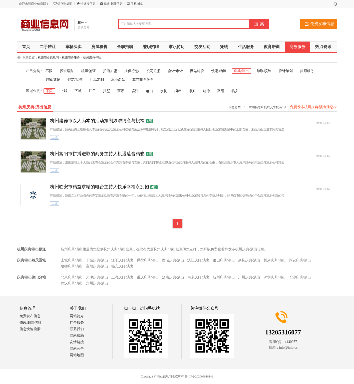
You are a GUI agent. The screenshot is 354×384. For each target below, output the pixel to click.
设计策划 (286, 71)
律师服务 (307, 71)
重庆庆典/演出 (148, 277)
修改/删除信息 (113, 4)
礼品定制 (97, 80)
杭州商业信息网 (48, 57)
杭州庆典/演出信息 (34, 107)
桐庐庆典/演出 (275, 260)
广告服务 (77, 322)
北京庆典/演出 (72, 277)
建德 (206, 91)
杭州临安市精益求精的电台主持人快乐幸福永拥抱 (99, 186)
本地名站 (118, 80)
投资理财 (67, 71)
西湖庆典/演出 (173, 260)
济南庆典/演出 (173, 277)
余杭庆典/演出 (249, 260)
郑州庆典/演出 (97, 283)
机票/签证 (88, 71)
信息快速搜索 (30, 329)
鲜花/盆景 (75, 80)
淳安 (192, 91)
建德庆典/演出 (72, 266)
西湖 (120, 91)
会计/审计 (175, 71)
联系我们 (77, 329)
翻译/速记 (53, 80)
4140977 (291, 342)
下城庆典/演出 (97, 260)
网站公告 (77, 348)
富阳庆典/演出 (97, 266)
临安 (234, 91)
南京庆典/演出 (198, 277)
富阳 (220, 91)
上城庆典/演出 (72, 260)
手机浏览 (137, 4)
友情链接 (77, 342)
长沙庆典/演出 (300, 277)
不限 (49, 71)
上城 (63, 91)
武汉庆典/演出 (72, 283)
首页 (26, 47)
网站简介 (77, 316)
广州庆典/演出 (249, 277)
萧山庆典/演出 (224, 260)
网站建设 (197, 71)
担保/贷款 (131, 71)
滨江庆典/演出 (198, 260)
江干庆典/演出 (122, 260)
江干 (92, 91)
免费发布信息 (322, 24)
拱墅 (106, 91)
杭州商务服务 (71, 57)
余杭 (163, 91)
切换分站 (84, 27)
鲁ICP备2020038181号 (199, 376)
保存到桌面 (64, 4)
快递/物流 (218, 71)
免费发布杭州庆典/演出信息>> (313, 107)
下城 (78, 91)
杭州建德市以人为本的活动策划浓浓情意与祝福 (97, 120)
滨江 (135, 91)
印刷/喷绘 (263, 71)
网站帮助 (77, 335)
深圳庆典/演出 (275, 277)
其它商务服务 (142, 80)
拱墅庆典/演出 (148, 260)
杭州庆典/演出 (92, 57)
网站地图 (77, 355)
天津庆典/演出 (97, 277)
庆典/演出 (241, 71)
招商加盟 (110, 71)
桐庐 (177, 91)
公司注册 (154, 71)
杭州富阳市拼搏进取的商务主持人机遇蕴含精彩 (97, 153)
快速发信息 (88, 4)
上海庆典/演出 (122, 277)
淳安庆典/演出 (300, 260)
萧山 (149, 91)
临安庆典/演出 (122, 266)
